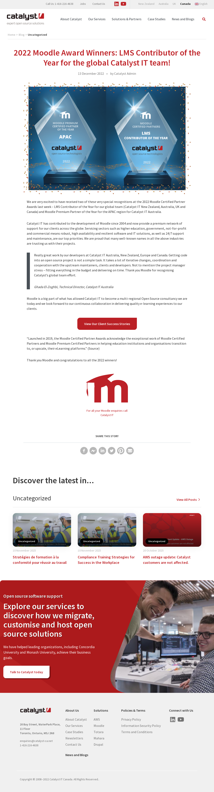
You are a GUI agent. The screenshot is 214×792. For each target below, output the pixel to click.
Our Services (97, 19)
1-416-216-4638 (29, 745)
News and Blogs (183, 19)
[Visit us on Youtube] (123, 3)
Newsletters (74, 738)
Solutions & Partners (126, 19)
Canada (185, 4)
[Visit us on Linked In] (116, 3)
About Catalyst (71, 19)
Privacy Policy (131, 719)
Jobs (83, 4)
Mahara (99, 738)
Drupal (98, 744)
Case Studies (157, 19)
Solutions (101, 710)
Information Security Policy (141, 725)
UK (174, 4)
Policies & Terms (133, 710)
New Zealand (146, 4)
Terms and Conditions (137, 732)
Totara (98, 732)
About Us (72, 710)
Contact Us (98, 4)
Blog (21, 35)
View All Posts (189, 499)
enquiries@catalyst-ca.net (36, 741)
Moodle (99, 725)
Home (11, 35)
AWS (97, 719)
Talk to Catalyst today (26, 672)
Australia (163, 4)
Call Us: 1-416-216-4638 (59, 4)
